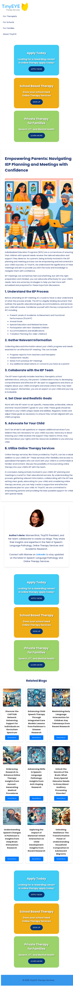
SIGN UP (36, 102)
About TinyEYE (10, 34)
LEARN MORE (37, 135)
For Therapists (10, 16)
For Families (8, 28)
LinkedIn (41, 554)
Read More (11, 738)
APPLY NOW (36, 69)
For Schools (8, 22)
